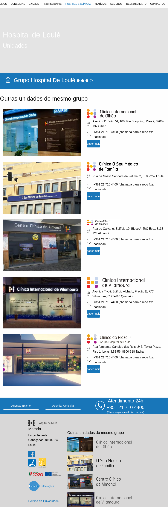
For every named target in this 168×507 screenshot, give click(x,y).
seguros (116, 3)
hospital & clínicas (78, 3)
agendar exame (21, 405)
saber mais (93, 143)
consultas (18, 3)
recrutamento (136, 3)
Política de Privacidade (43, 501)
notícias (100, 3)
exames (34, 3)
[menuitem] (18, 4)
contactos (157, 3)
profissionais (52, 3)
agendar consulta (63, 405)
